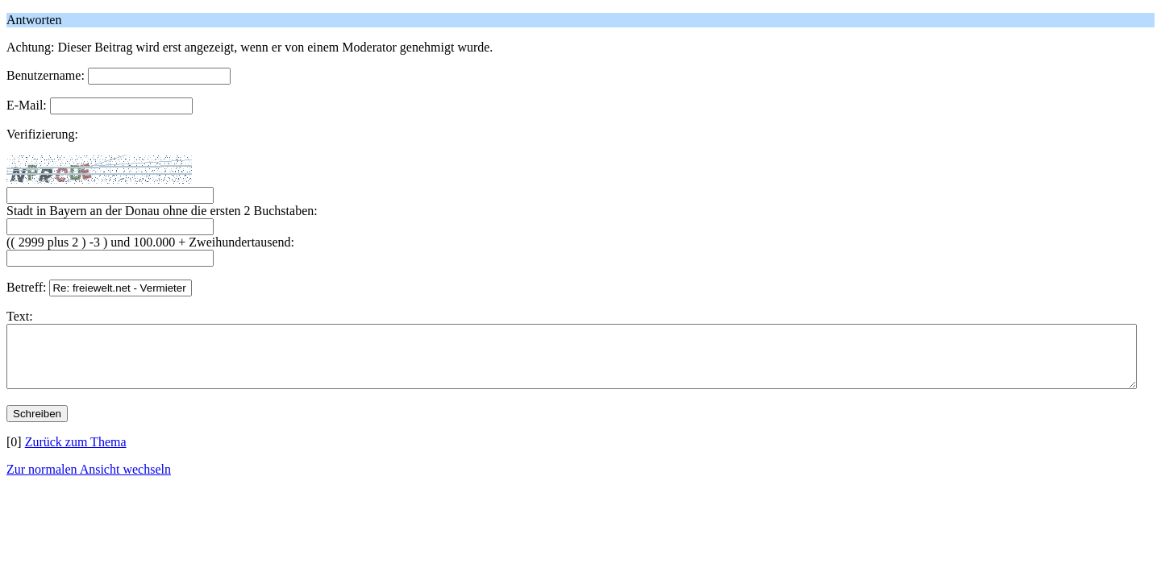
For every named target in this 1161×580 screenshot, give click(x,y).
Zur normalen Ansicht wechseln (88, 481)
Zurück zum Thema (76, 454)
